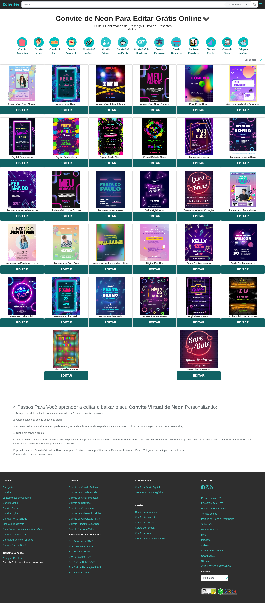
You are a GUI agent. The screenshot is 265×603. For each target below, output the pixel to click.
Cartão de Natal (143, 533)
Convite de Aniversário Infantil (85, 518)
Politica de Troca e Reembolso (217, 519)
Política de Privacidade (213, 508)
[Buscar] (254, 4)
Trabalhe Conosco (13, 553)
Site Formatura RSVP (80, 557)
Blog (203, 534)
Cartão (139, 505)
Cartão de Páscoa (144, 527)
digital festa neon (22, 138)
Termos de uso (209, 513)
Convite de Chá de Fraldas (83, 487)
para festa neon (199, 85)
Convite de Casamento (81, 508)
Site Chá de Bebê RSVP (82, 562)
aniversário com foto (66, 244)
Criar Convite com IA (212, 550)
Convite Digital (10, 513)
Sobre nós (207, 480)
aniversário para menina (22, 85)
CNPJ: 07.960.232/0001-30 (216, 566)
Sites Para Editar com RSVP (85, 534)
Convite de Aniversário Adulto (85, 513)
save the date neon (199, 350)
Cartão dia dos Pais (145, 522)
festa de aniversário (199, 244)
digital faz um (154, 244)
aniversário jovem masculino (110, 244)
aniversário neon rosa (243, 138)
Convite (7, 492)
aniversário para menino (243, 191)
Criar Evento (208, 555)
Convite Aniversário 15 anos (18, 539)
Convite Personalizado (15, 518)
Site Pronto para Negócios (149, 492)
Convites (8, 480)
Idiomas (205, 571)
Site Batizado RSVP (80, 572)
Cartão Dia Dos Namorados (150, 538)
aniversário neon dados (243, 297)
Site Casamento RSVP (81, 546)
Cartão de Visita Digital (147, 487)
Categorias (9, 487)
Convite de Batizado (80, 503)
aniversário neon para (154, 297)
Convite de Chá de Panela (83, 492)
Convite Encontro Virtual (82, 529)
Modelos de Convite (13, 524)
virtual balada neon (154, 138)
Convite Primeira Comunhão (84, 524)
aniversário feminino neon (22, 244)
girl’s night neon (154, 191)
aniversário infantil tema (110, 85)
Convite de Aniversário (15, 534)
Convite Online (11, 508)
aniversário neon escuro (154, 85)
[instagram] (207, 487)
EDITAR (22, 110)
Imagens (206, 540)
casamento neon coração (199, 191)
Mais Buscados (209, 529)
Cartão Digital (143, 480)
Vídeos (205, 545)
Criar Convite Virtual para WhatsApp (22, 529)
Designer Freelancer (24, 560)
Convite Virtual (10, 503)
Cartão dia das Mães (146, 517)
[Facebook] (203, 487)
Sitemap (205, 561)
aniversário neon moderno (22, 191)
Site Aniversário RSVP (81, 541)
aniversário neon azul (110, 191)
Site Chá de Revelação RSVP (85, 567)
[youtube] (211, 487)
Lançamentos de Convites (17, 497)
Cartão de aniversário (146, 512)
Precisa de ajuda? (211, 498)
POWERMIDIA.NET (212, 503)
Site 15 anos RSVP (79, 551)
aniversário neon (66, 85)
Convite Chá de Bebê (14, 545)
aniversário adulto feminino (242, 85)
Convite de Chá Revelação (83, 497)
